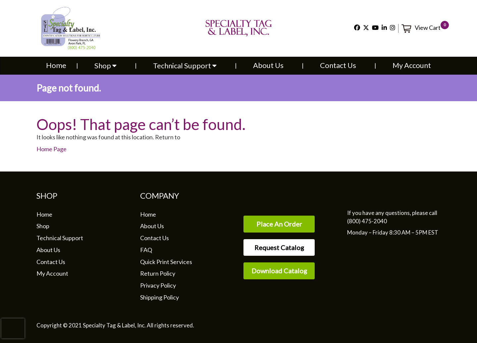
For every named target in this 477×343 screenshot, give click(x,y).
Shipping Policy (159, 297)
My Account (412, 65)
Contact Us (338, 65)
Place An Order (279, 224)
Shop (105, 65)
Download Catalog (279, 271)
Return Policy (157, 273)
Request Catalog (279, 247)
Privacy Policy (158, 285)
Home (56, 65)
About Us (268, 65)
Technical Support (185, 65)
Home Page (51, 149)
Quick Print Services (166, 261)
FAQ (146, 249)
